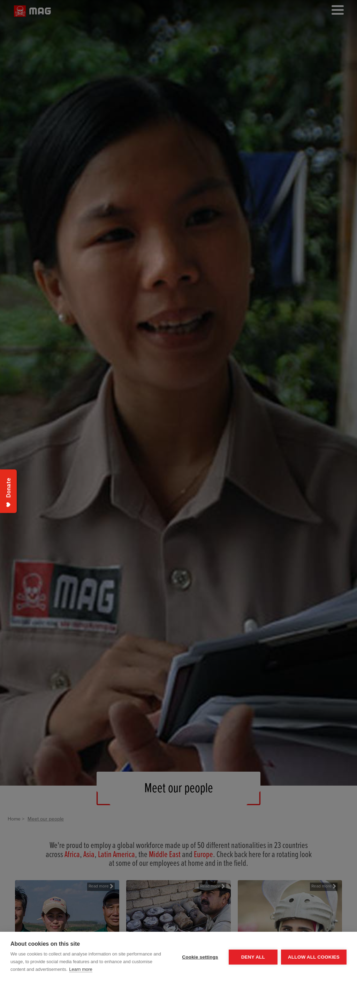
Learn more (80, 969)
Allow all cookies (314, 957)
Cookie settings (200, 957)
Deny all (253, 957)
